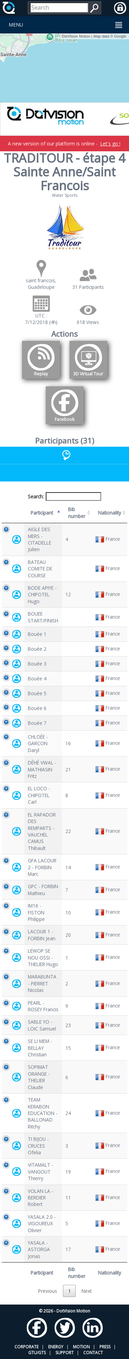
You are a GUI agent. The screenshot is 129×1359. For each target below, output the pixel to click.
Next (87, 1291)
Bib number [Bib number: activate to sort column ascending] (76, 512)
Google (120, 36)
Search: (64, 496)
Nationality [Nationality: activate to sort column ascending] (109, 512)
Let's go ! (110, 143)
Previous (47, 1291)
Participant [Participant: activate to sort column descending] (42, 512)
